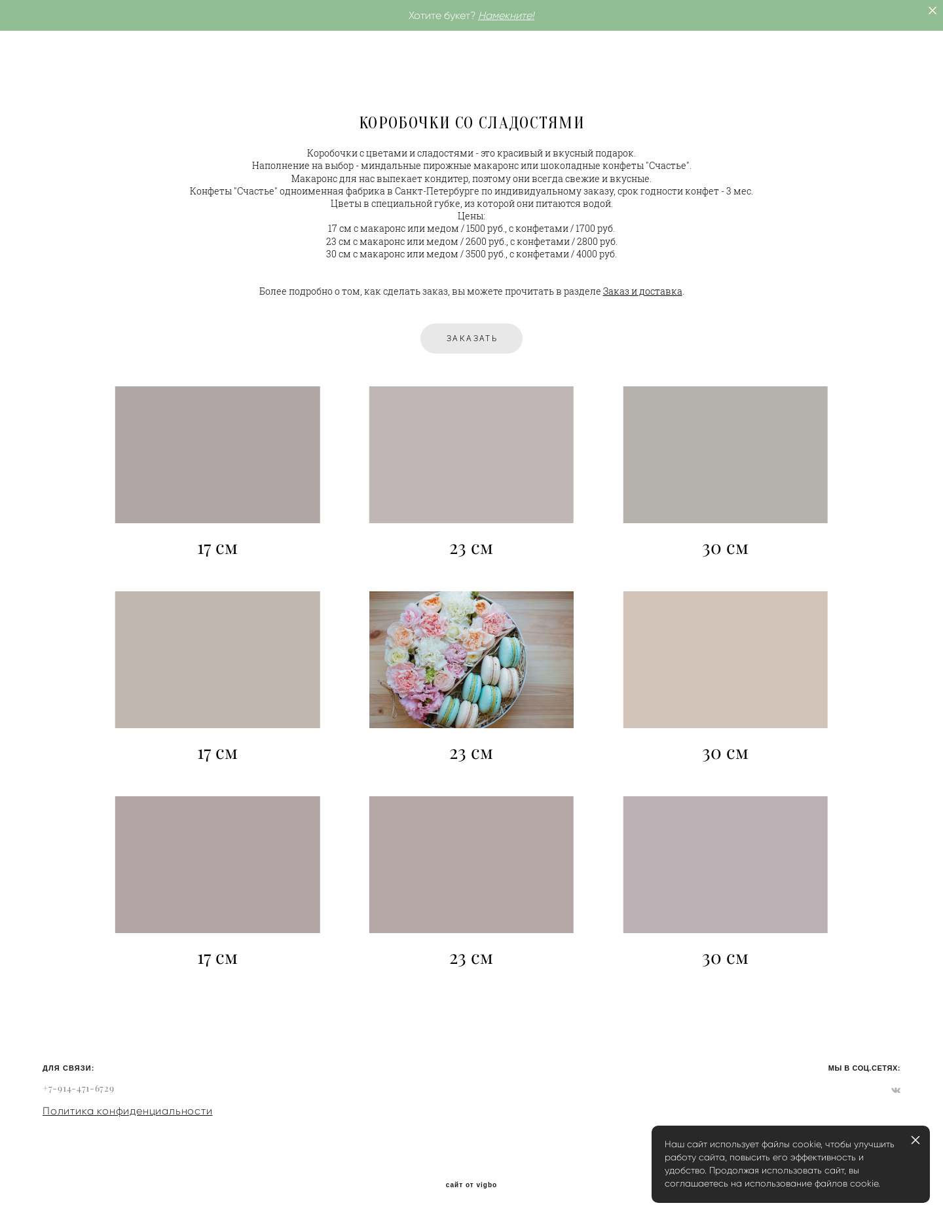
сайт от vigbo (471, 1185)
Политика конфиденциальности (128, 1111)
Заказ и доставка (642, 291)
